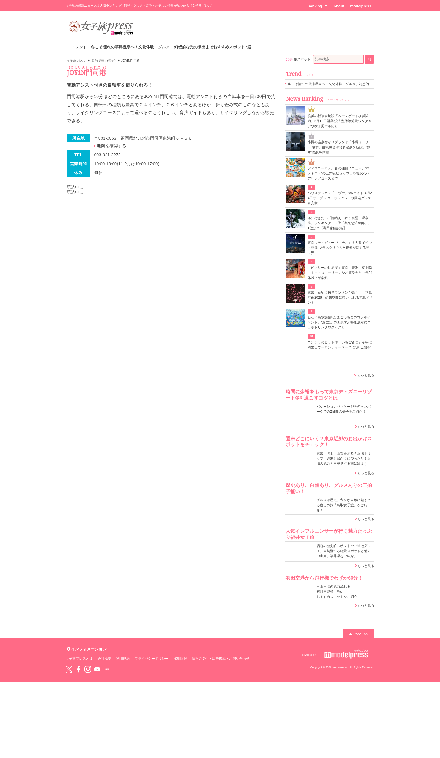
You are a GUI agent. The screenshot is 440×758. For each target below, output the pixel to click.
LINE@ (106, 669)
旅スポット (302, 59)
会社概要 (104, 659)
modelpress (360, 6)
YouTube (97, 669)
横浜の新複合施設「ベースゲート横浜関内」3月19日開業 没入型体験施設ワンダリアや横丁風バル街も (340, 121)
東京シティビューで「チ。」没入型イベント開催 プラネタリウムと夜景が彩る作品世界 (340, 248)
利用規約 (123, 659)
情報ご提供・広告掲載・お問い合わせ (220, 659)
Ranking (317, 6)
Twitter (69, 669)
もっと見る (366, 375)
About (338, 6)
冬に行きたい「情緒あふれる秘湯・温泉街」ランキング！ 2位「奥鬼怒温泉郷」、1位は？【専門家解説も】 (339, 223)
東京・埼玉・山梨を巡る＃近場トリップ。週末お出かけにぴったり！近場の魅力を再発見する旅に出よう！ (344, 458)
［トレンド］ (159, 47)
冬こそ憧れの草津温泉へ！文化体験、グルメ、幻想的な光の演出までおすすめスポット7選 (356, 84)
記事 (289, 59)
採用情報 (180, 659)
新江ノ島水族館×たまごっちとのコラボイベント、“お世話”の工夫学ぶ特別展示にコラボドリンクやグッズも (339, 322)
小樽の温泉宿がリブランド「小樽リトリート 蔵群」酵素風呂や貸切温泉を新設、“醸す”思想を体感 (340, 147)
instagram (87, 669)
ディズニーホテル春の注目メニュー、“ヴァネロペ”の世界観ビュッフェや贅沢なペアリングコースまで (339, 173)
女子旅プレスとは (79, 659)
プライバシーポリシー (152, 659)
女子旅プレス (76, 60)
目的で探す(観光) (104, 60)
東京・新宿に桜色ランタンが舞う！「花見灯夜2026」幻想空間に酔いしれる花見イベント (340, 298)
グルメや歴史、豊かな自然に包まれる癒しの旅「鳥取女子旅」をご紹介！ (344, 505)
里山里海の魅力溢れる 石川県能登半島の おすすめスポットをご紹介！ (339, 592)
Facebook (78, 669)
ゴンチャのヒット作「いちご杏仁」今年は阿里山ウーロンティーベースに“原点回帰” (340, 344)
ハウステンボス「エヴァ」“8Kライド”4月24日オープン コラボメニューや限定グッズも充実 (340, 198)
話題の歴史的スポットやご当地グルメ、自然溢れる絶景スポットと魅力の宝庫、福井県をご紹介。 (344, 551)
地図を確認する (111, 145)
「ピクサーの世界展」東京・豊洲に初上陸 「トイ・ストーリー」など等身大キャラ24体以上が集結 (340, 273)
